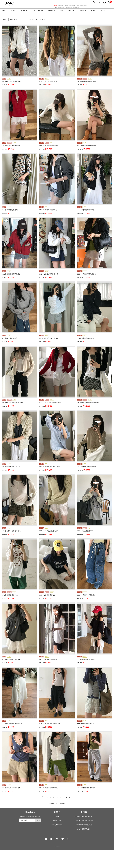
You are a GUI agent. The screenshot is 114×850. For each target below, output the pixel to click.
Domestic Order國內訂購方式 (83, 816)
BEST (13, 11)
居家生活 (82, 11)
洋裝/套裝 (51, 11)
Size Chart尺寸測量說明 (84, 825)
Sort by (4, 20)
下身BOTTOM (37, 11)
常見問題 (84, 812)
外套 (61, 11)
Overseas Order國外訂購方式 (84, 820)
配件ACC (71, 11)
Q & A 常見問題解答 (83, 829)
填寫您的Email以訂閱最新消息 (30, 816)
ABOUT (56, 816)
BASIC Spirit (57, 820)
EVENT (93, 11)
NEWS (4, 11)
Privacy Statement (57, 825)
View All (42, 20)
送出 (38, 820)
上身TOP (24, 11)
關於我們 (57, 812)
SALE (103, 11)
